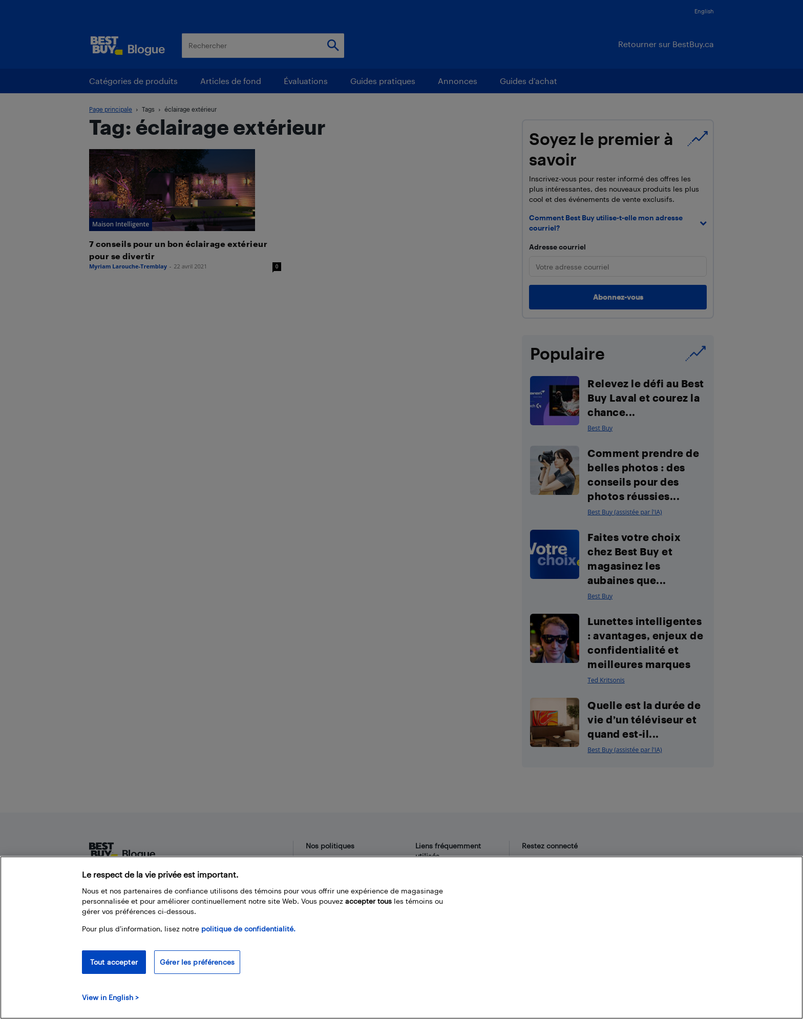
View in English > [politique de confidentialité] (110, 997)
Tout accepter (114, 962)
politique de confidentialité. (248, 928)
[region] (401, 937)
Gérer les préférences (197, 962)
